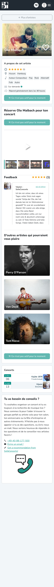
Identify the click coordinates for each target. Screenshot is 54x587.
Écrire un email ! (15, 444)
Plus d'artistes (28, 17)
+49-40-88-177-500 (18, 440)
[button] (46, 5)
